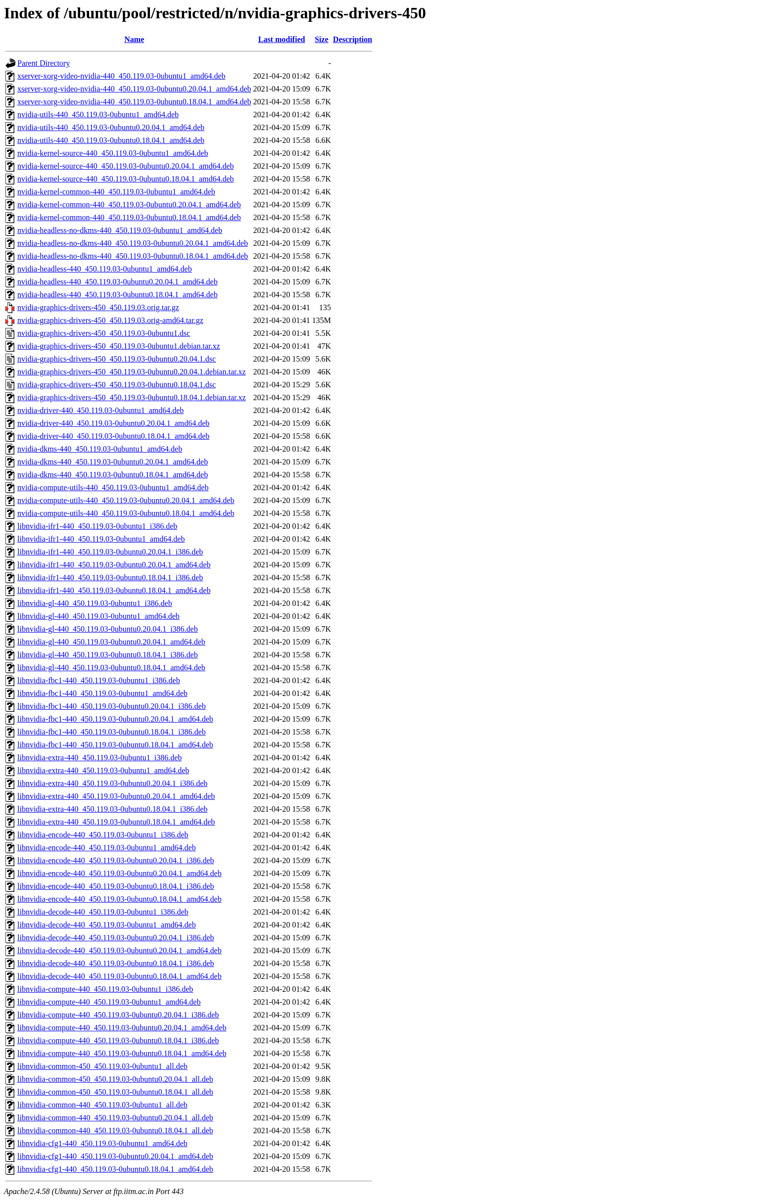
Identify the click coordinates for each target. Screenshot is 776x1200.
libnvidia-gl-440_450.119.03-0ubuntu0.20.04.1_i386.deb (107, 629)
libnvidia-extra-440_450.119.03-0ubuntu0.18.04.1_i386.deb (112, 809)
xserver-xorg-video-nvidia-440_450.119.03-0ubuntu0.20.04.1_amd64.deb (134, 89)
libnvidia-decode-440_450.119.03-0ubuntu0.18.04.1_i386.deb (115, 963)
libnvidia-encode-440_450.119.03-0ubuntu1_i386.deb (103, 835)
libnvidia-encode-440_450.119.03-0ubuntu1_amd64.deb (106, 847)
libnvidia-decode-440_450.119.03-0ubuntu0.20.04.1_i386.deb (115, 937)
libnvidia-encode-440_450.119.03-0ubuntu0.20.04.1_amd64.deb (119, 873)
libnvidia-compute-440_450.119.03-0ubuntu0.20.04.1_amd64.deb (121, 1027)
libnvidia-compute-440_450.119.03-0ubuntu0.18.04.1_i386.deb (118, 1040)
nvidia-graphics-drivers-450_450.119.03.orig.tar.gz (98, 307)
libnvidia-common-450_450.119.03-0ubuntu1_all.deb (102, 1066)
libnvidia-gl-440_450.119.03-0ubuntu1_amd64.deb (98, 616)
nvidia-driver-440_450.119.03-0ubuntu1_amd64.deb (100, 410)
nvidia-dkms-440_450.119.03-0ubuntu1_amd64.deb (99, 449)
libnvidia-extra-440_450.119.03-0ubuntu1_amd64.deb (103, 770)
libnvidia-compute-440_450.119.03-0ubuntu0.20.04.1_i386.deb (118, 1015)
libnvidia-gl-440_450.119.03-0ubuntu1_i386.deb (94, 603)
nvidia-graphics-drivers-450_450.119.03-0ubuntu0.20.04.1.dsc (116, 359)
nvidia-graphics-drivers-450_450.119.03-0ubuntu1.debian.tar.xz (118, 346)
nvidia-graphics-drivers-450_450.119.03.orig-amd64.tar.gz (110, 320)
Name (134, 39)
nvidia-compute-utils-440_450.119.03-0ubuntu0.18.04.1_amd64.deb (125, 513)
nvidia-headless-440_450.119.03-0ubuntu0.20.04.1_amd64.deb (117, 281)
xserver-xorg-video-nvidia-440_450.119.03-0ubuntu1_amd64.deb (121, 76)
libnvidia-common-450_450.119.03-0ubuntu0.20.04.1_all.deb (115, 1079)
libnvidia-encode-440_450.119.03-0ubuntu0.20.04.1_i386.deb (115, 860)
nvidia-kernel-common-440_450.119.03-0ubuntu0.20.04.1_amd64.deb (129, 204)
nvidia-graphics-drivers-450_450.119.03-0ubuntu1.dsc (103, 333)
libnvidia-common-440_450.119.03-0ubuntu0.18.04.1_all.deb (115, 1130)
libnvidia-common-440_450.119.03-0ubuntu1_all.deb (102, 1105)
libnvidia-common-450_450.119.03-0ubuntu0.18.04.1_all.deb (115, 1092)
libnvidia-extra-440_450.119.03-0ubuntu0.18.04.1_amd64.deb (116, 822)
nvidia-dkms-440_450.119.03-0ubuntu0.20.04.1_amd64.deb (112, 462)
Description (352, 39)
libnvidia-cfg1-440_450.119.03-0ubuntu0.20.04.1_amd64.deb (115, 1156)
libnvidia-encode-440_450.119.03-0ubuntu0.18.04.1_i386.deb (115, 886)
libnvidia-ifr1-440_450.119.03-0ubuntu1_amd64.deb (101, 539)
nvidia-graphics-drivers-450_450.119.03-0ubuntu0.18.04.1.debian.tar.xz (131, 397)
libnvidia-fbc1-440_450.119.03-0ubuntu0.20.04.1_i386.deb (111, 706)
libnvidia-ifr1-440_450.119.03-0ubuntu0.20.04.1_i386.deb (110, 552)
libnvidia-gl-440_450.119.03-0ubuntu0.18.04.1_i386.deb (107, 654)
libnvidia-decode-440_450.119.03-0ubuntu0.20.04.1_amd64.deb (119, 950)
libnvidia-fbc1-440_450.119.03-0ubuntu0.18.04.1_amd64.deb (115, 744)
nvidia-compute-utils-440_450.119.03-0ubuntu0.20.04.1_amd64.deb (125, 500)
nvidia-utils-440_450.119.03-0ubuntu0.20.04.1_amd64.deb (110, 127)
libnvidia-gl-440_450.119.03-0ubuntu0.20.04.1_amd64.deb (111, 642)
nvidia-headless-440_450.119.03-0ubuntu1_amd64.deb (104, 269)
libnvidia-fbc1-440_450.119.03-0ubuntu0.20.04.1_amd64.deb (115, 719)
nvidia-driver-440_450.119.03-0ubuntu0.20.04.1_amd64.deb (113, 423)
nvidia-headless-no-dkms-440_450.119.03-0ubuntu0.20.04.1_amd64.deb (132, 243)
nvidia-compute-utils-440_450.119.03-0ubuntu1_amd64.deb (112, 487)
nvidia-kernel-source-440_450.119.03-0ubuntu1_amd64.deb (112, 153)
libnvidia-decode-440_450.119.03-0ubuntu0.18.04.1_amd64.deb (119, 976)
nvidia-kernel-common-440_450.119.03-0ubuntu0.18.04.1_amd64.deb (129, 217)
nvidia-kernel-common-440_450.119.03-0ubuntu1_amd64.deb (116, 191)
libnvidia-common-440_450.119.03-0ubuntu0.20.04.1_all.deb (115, 1117)
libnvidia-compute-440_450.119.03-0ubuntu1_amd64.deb (108, 1002)
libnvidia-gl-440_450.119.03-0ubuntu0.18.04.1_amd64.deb (111, 667)
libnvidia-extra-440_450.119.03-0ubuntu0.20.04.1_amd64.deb (116, 796)
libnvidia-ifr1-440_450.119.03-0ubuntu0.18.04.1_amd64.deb (113, 590)
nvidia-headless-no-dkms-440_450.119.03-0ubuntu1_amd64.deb (119, 230)
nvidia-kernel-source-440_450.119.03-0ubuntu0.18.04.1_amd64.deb (125, 179)
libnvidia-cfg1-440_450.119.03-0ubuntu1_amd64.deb (102, 1143)
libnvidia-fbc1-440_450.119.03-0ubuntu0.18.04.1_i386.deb (111, 732)
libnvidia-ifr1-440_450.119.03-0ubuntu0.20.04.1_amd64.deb (113, 564)
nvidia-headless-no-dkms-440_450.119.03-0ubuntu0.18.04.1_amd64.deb (132, 256)
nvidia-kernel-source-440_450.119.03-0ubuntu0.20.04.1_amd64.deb (125, 166)
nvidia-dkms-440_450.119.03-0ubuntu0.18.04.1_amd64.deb (112, 474)
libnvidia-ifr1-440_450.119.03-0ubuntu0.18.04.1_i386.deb (110, 577)
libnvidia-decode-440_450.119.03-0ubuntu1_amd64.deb (106, 925)
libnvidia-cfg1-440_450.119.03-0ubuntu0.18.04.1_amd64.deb (115, 1169)
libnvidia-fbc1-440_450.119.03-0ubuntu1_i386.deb (98, 680)
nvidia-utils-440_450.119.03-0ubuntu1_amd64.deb (98, 114)
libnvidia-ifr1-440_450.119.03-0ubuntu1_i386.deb (97, 526)
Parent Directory (43, 63)
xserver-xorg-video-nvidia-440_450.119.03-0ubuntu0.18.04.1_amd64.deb (134, 101)
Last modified (281, 39)
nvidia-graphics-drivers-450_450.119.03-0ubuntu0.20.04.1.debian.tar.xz (131, 372)
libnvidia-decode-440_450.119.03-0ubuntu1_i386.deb (103, 912)
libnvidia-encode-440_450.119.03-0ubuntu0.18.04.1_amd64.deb (119, 899)
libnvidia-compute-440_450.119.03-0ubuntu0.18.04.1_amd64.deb (121, 1053)
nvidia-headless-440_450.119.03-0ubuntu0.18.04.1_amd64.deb (117, 294)
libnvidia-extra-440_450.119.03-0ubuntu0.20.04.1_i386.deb (112, 783)
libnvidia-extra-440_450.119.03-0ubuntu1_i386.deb (99, 757)
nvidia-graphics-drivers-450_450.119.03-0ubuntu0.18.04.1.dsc (116, 384)
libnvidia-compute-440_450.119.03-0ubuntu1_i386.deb (105, 989)
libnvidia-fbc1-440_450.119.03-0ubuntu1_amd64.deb (102, 693)
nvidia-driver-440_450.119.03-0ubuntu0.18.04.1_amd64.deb (113, 436)
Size (322, 39)
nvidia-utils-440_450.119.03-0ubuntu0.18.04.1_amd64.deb (110, 140)
